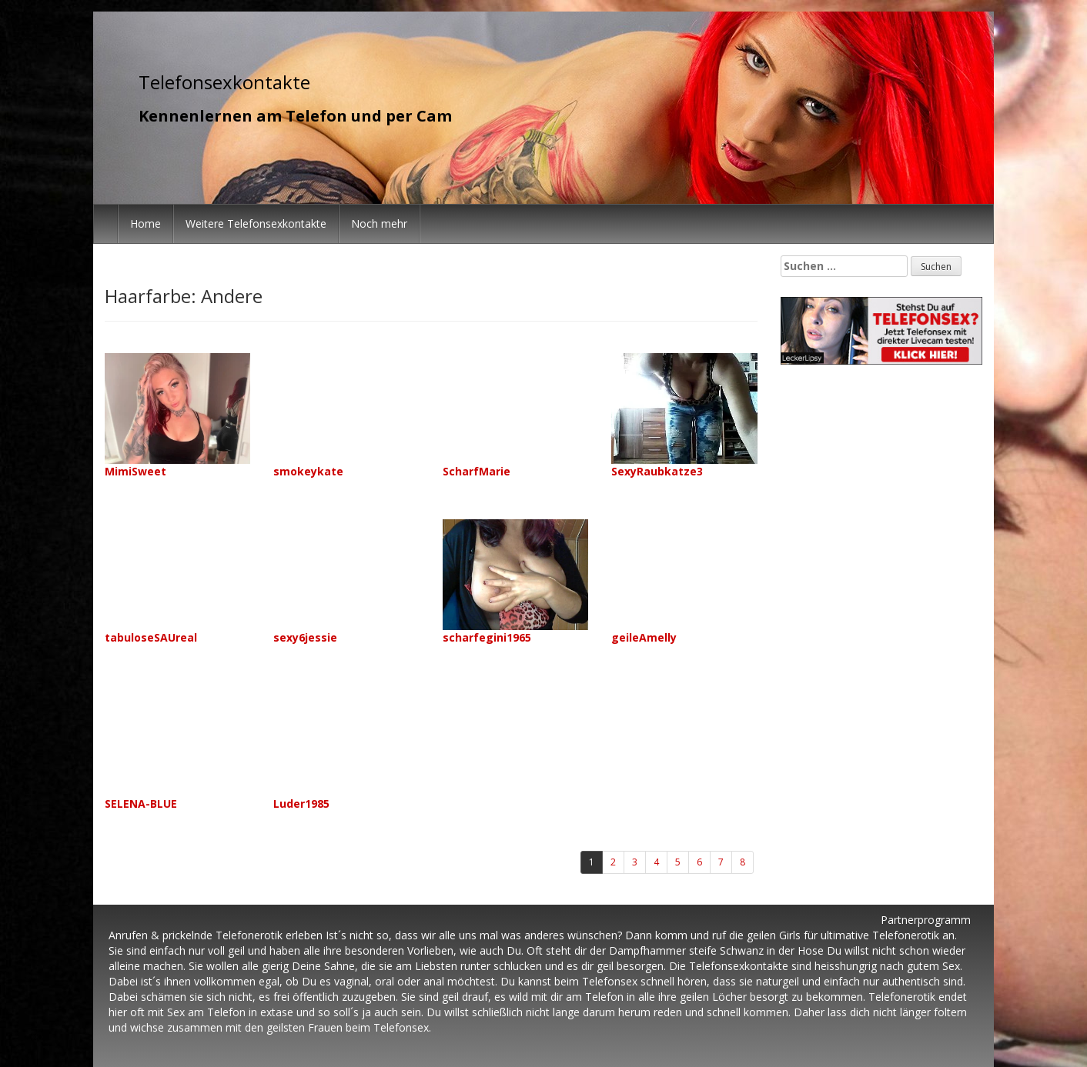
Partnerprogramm (926, 919)
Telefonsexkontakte (224, 82)
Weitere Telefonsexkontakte (256, 223)
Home (145, 223)
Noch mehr (379, 223)
